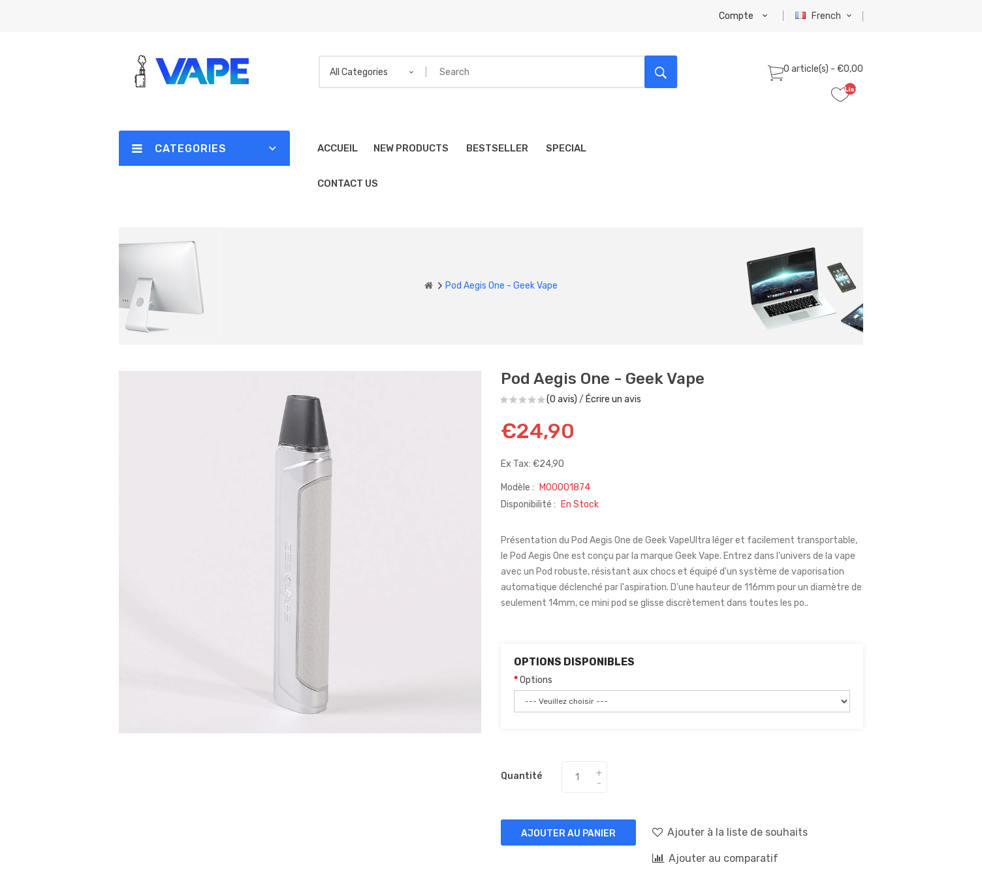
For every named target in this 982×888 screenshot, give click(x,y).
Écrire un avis (613, 399)
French (825, 16)
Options (536, 680)
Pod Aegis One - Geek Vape (501, 285)
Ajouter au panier (568, 833)
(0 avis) (561, 399)
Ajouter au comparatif (715, 858)
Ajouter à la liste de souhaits (730, 831)
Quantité (521, 776)
